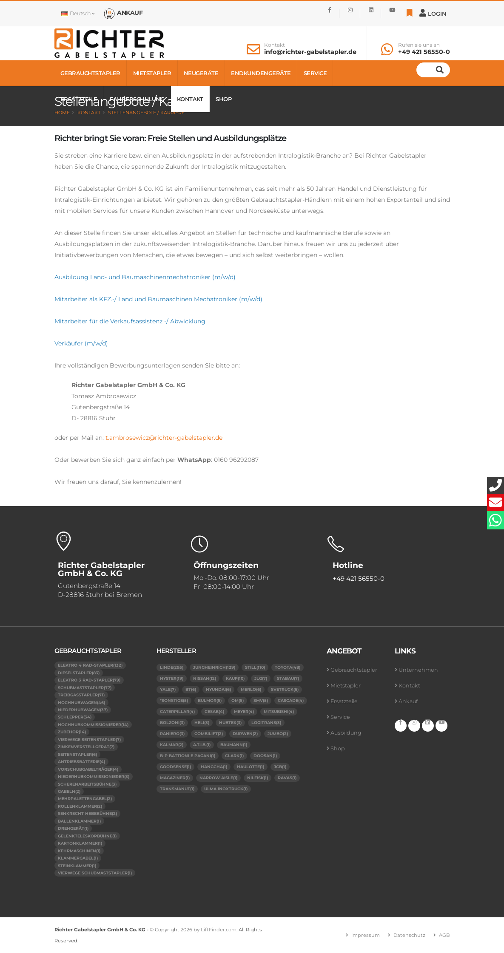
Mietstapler (152, 73)
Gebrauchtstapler (90, 73)
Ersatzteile (78, 99)
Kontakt (274, 45)
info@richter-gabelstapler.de (310, 52)
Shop (223, 99)
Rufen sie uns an (419, 45)
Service (315, 73)
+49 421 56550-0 (424, 52)
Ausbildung (346, 733)
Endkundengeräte (261, 73)
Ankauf (408, 701)
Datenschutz (409, 935)
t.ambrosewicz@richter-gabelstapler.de (163, 437)
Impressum (365, 935)
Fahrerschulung (137, 99)
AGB (444, 935)
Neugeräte (201, 73)
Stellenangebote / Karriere (146, 113)
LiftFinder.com (218, 930)
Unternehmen (418, 670)
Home (62, 113)
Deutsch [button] (77, 13)
